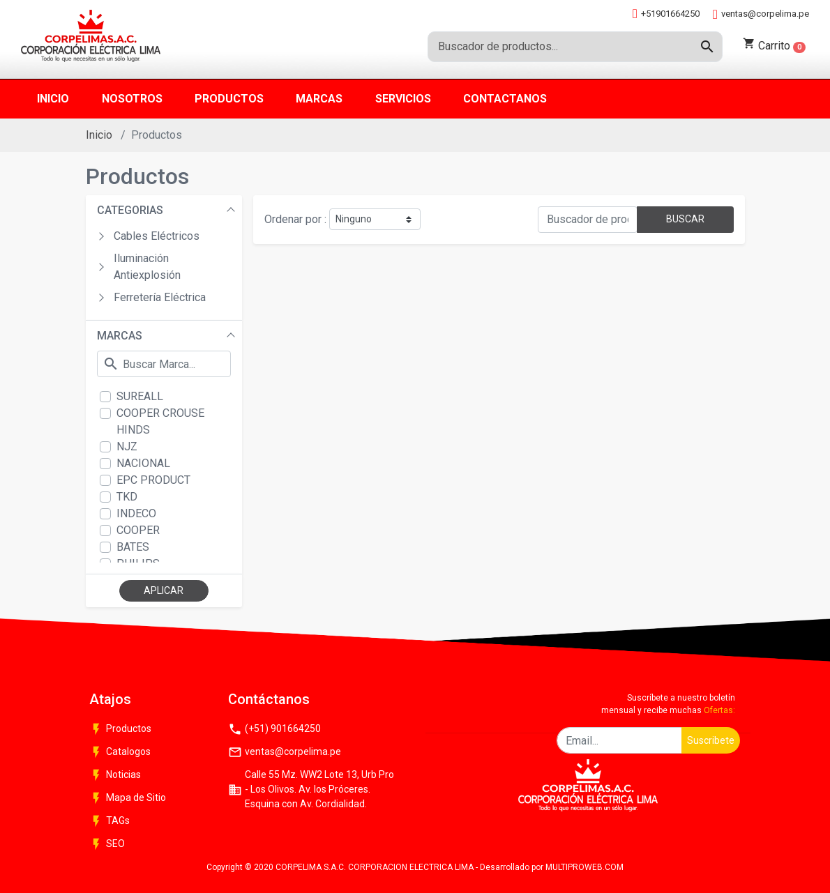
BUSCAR (685, 218)
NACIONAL (143, 463)
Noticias (115, 775)
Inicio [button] (53, 98)
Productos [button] (229, 98)
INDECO (136, 513)
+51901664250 (666, 13)
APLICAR (163, 590)
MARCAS (119, 335)
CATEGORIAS (130, 210)
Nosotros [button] (132, 98)
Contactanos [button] (505, 98)
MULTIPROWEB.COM (584, 867)
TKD (126, 496)
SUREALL (139, 396)
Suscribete (710, 740)
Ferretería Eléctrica (160, 297)
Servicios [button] (403, 98)
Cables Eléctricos (156, 236)
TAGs (109, 821)
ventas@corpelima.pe (761, 14)
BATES (132, 547)
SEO (107, 844)
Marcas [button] (319, 98)
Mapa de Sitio (127, 798)
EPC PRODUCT (153, 480)
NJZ (126, 446)
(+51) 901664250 (274, 729)
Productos (120, 729)
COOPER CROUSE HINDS (160, 421)
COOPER (138, 530)
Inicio (99, 135)
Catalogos (120, 752)
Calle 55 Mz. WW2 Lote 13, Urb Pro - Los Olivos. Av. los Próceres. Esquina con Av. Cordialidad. (311, 789)
